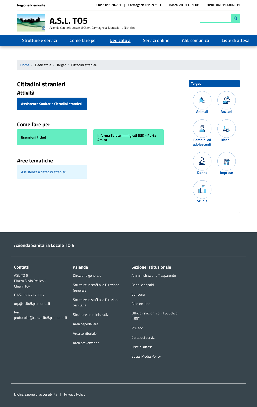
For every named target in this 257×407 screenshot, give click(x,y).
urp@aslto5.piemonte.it (32, 303)
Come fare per (83, 40)
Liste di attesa (236, 40)
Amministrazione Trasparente (154, 275)
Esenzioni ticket (33, 137)
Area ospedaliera (85, 324)
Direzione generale (87, 275)
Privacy (137, 328)
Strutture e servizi (39, 40)
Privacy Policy (74, 394)
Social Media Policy (146, 356)
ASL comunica (195, 40)
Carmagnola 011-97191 (144, 4)
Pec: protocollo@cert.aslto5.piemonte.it (40, 314)
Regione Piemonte (31, 5)
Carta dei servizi (143, 337)
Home (25, 65)
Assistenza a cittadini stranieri (43, 172)
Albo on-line (141, 303)
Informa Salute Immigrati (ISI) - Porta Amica (126, 137)
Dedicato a (120, 40)
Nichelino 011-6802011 (223, 4)
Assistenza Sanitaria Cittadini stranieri (51, 104)
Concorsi (138, 294)
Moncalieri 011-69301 (184, 4)
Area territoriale (85, 333)
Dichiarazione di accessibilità (35, 394)
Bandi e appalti (143, 285)
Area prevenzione (86, 343)
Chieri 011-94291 (108, 4)
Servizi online (156, 40)
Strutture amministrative (91, 314)
